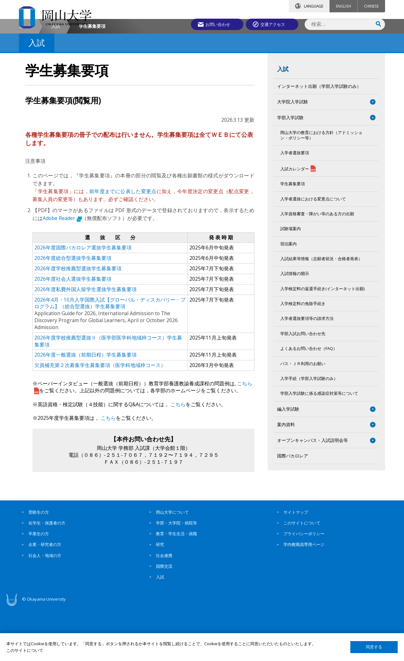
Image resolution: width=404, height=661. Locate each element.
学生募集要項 (292, 237)
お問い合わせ (219, 24)
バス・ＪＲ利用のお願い (302, 417)
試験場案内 (290, 282)
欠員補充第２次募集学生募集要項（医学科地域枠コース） (100, 418)
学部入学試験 (290, 171)
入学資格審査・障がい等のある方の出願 (317, 267)
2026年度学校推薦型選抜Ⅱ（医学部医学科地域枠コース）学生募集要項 (108, 394)
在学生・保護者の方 (46, 576)
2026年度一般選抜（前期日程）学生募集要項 (85, 408)
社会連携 (164, 609)
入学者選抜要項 (294, 206)
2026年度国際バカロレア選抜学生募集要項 (83, 301)
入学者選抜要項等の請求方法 (307, 372)
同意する (374, 647)
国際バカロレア (292, 509)
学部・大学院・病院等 (176, 576)
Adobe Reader (62, 271)
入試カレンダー (298, 222)
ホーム (25, 80)
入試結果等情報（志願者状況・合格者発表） (321, 312)
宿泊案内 (288, 297)
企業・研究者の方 (44, 598)
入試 (55, 80)
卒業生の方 (38, 587)
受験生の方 (38, 565)
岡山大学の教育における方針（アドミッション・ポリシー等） (321, 189)
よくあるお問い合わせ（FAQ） (308, 402)
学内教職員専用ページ (303, 598)
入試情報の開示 (294, 327)
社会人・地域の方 (44, 609)
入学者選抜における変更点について (313, 252)
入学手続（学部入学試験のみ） (309, 432)
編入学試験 (288, 462)
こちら (177, 457)
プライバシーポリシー (303, 587)
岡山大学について (172, 565)
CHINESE (371, 6)
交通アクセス (275, 24)
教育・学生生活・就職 (176, 587)
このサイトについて (301, 576)
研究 (160, 598)
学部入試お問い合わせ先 (302, 387)
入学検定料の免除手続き (302, 357)
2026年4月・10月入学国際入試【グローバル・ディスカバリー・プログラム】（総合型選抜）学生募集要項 (110, 357)
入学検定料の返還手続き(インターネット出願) (322, 342)
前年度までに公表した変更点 (122, 245)
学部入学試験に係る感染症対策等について (319, 447)
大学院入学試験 (294, 155)
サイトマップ (295, 565)
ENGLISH (343, 6)
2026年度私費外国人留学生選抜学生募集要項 (85, 342)
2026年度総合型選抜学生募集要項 (72, 311)
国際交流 (164, 619)
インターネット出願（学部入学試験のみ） (319, 140)
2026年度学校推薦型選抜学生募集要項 (78, 322)
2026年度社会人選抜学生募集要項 (72, 332)
